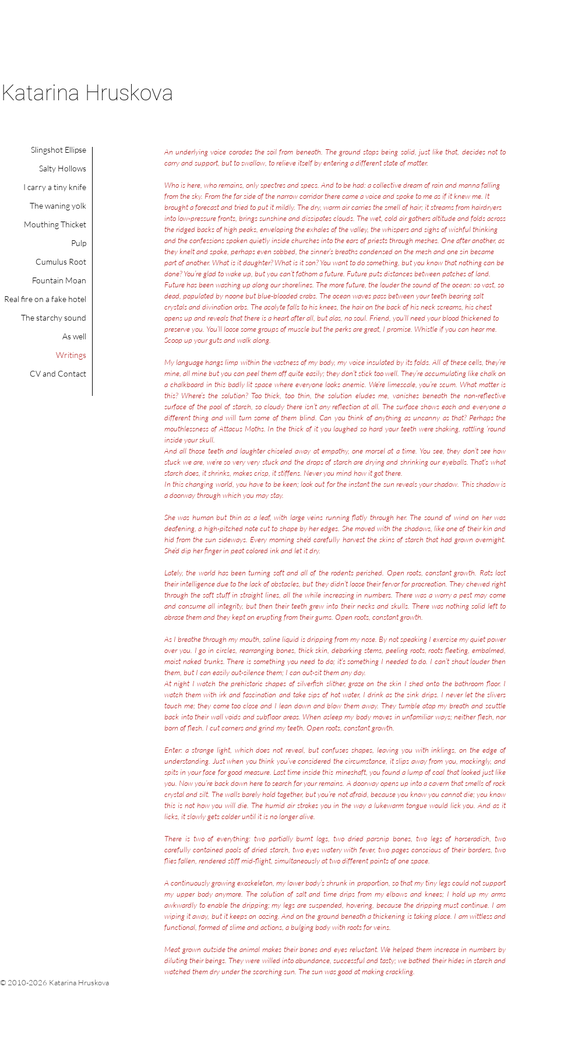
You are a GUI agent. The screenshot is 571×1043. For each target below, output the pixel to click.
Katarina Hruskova (87, 93)
